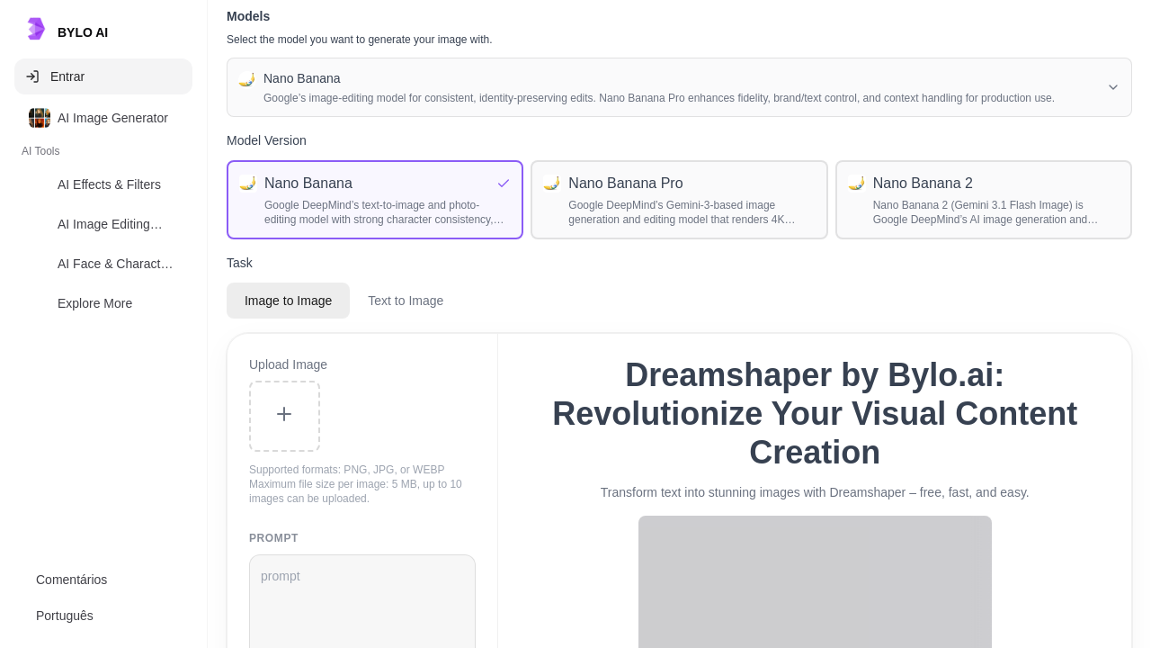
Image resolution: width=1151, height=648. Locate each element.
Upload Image (288, 364)
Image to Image (288, 300)
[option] (103, 118)
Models (248, 16)
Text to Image (405, 300)
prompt (274, 538)
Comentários (71, 579)
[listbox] (103, 214)
